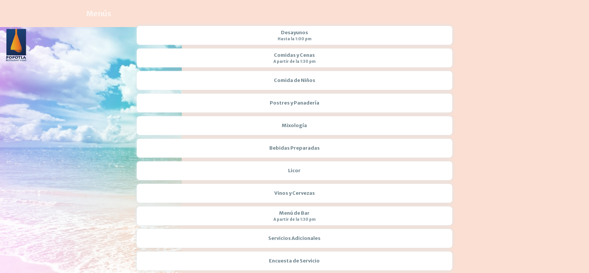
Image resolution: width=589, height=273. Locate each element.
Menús (98, 13)
